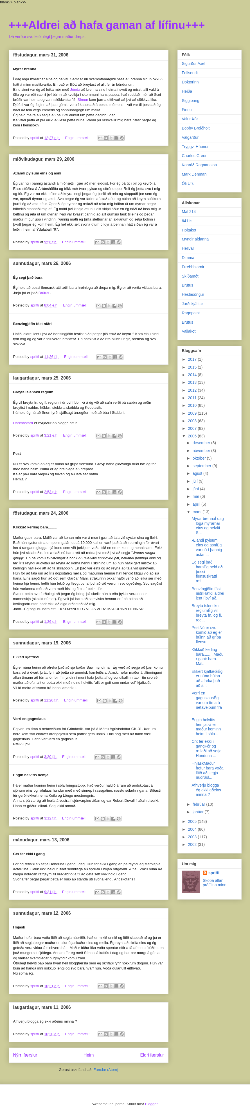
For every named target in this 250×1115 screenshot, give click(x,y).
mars (197, 512)
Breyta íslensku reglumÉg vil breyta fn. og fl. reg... (207, 612)
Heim (89, 1055)
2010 (193, 405)
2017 (193, 359)
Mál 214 (189, 211)
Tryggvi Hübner (195, 146)
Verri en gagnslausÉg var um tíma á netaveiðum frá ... (207, 702)
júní (196, 489)
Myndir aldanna (195, 239)
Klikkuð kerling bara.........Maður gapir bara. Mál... (207, 656)
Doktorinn (190, 82)
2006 (193, 436)
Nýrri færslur (25, 1055)
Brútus (44, 293)
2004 (193, 829)
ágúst (198, 473)
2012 (193, 390)
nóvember (202, 450)
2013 (193, 382)
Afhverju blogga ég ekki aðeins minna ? (206, 790)
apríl (197, 504)
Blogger (151, 1104)
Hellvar (188, 248)
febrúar (199, 804)
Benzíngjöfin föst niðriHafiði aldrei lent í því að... (208, 594)
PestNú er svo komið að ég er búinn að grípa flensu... (207, 634)
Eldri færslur (152, 1055)
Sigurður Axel (193, 63)
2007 (193, 428)
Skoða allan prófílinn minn (214, 882)
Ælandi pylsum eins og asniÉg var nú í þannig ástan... (207, 547)
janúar (199, 812)
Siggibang (190, 100)
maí (196, 496)
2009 (193, 413)
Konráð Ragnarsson (199, 165)
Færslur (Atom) (106, 1070)
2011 (193, 398)
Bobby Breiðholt (196, 128)
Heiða (187, 91)
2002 (193, 844)
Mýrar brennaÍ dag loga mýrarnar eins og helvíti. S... (208, 525)
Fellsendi (190, 73)
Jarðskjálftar (192, 303)
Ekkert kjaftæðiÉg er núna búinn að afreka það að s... (207, 678)
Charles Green (195, 155)
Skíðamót (190, 276)
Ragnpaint (191, 313)
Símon (83, 99)
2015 (193, 367)
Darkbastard (23, 423)
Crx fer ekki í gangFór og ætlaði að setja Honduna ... (206, 748)
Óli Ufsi (188, 183)
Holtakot (189, 230)
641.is (187, 221)
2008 (193, 421)
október (200, 458)
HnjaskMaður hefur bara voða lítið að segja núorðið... (207, 770)
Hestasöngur (193, 294)
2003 (193, 837)
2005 (193, 821)
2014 (193, 375)
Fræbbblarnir (193, 267)
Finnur (187, 109)
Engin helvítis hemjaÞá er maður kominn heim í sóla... (206, 726)
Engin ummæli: (78, 138)
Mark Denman (194, 174)
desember (202, 442)
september (202, 466)
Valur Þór (190, 119)
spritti (213, 873)
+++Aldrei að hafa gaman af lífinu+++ (107, 25)
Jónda (75, 89)
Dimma (188, 257)
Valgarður (190, 137)
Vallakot (189, 331)
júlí (196, 481)
